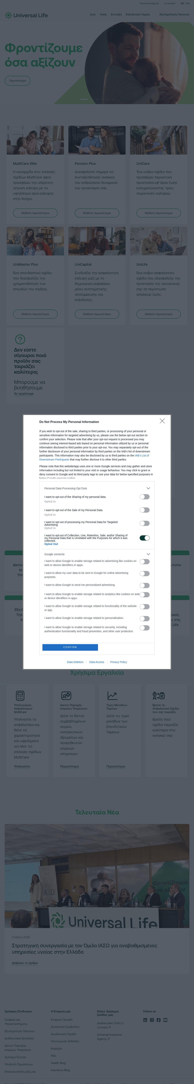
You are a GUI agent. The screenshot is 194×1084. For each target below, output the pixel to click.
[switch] (145, 496)
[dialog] (97, 542)
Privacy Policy (118, 662)
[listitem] (97, 488)
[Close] (163, 422)
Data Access (96, 662)
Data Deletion (75, 662)
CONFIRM (70, 647)
